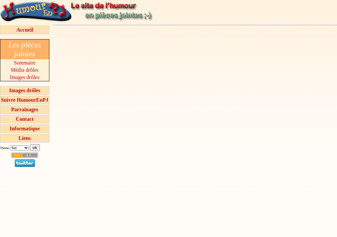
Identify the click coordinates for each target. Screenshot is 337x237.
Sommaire (25, 63)
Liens (24, 138)
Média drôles (25, 70)
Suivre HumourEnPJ (24, 100)
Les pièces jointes (24, 49)
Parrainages (25, 109)
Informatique (25, 128)
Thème (4, 148)
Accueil (24, 30)
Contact (25, 119)
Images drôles (24, 77)
